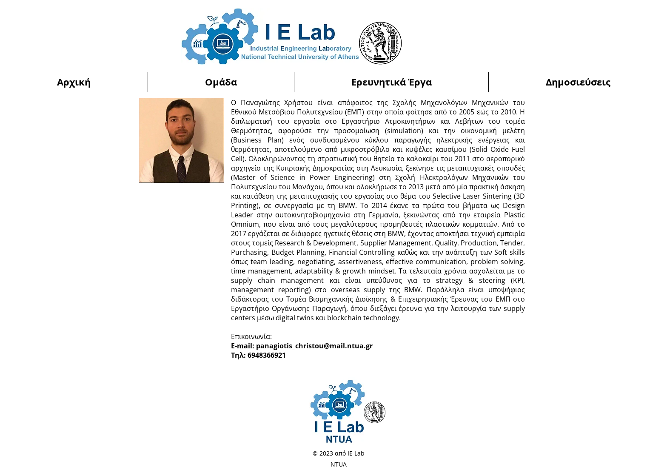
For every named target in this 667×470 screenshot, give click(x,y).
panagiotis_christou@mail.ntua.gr (314, 345)
